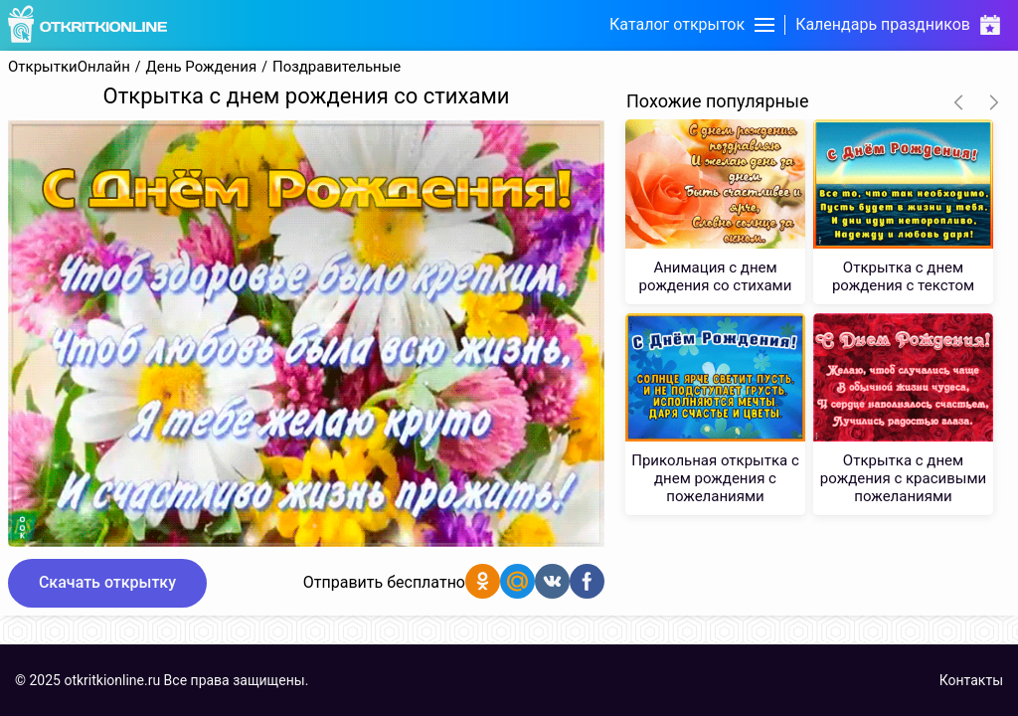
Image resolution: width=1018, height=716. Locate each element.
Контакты (971, 680)
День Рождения (201, 67)
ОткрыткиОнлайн (69, 67)
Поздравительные (336, 67)
